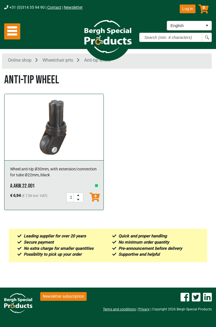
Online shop (20, 60)
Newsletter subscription (63, 296)
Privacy (144, 309)
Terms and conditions (119, 309)
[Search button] (207, 37)
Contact (54, 7)
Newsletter (73, 7)
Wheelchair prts (57, 60)
